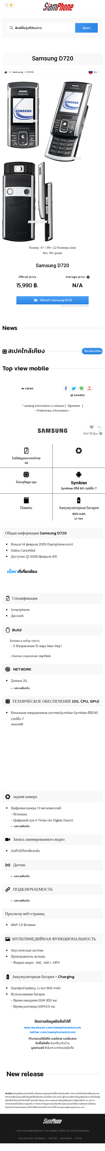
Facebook (39, 1138)
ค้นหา (86, 28)
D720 (30, 72)
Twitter (53, 1138)
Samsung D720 (52, 58)
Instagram (66, 1138)
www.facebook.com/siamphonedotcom (52, 1027)
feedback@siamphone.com (70, 1107)
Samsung (18, 72)
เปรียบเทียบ (93, 351)
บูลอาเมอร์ (37, 1047)
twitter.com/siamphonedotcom (52, 1032)
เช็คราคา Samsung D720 (52, 300)
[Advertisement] (52, 757)
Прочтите (74, 405)
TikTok (78, 1138)
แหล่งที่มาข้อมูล (37, 1100)
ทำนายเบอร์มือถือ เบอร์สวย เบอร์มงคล (52, 1038)
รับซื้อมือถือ (42, 1043)
